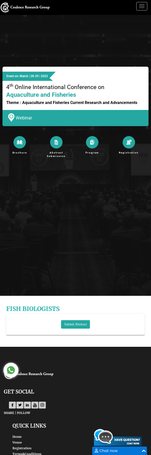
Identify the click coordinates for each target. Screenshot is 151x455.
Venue (17, 442)
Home (17, 437)
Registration (21, 448)
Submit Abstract (75, 324)
